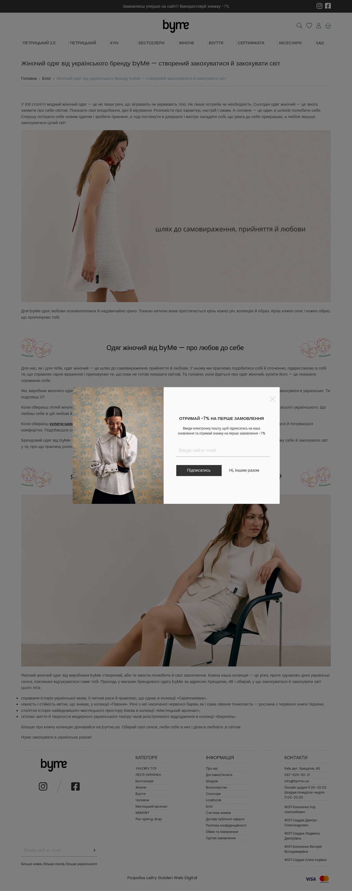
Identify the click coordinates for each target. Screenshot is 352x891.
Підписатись (198, 470)
